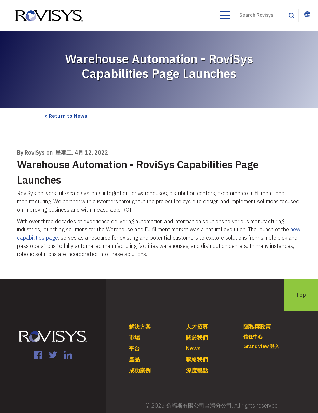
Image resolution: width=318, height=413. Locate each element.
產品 (134, 359)
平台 (134, 348)
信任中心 (253, 337)
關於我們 (197, 337)
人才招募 (197, 326)
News (193, 348)
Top (301, 294)
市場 (134, 337)
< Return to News (65, 115)
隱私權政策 (257, 326)
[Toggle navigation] (225, 16)
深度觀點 (197, 370)
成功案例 (140, 370)
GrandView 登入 (261, 346)
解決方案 (140, 326)
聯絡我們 (197, 359)
